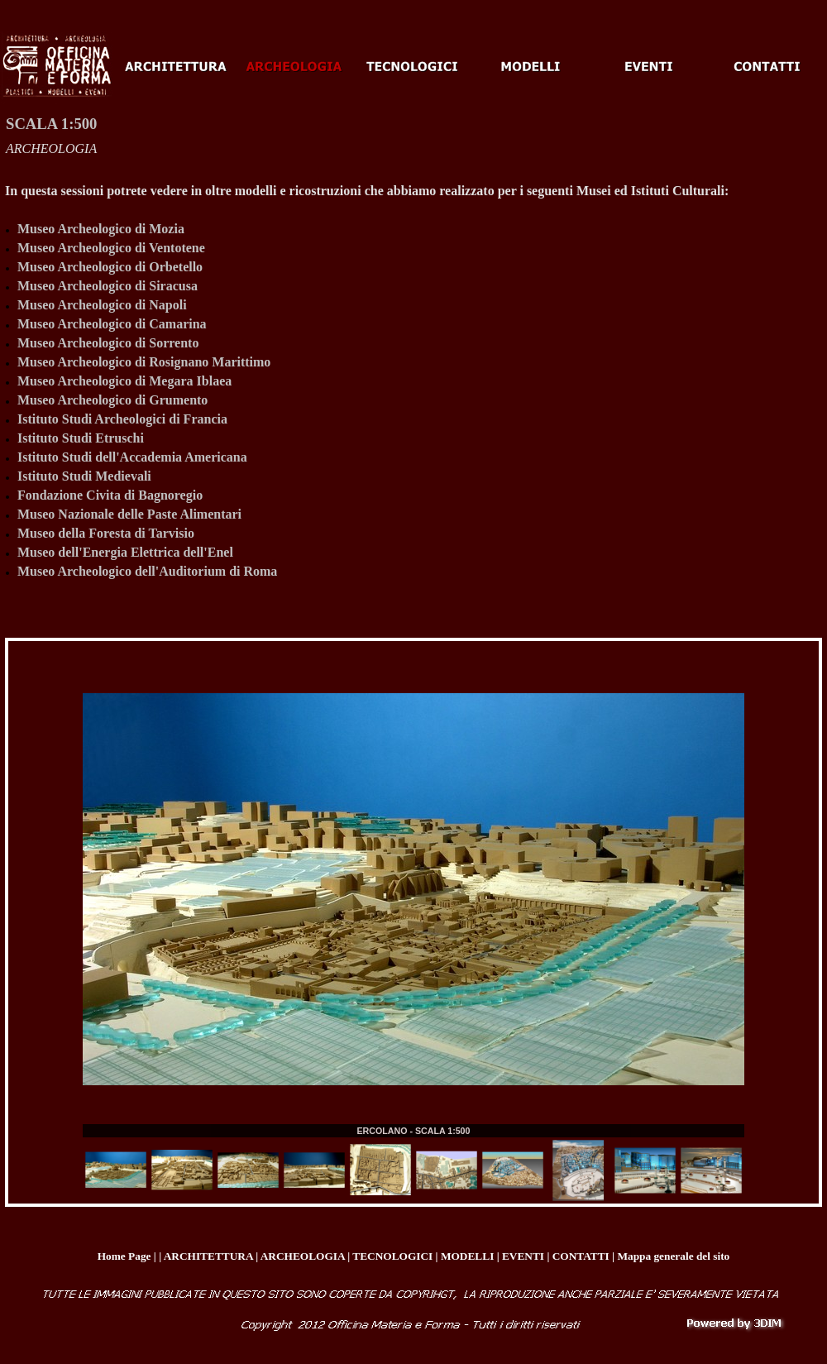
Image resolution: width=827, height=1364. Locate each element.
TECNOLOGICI (392, 1256)
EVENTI (523, 1256)
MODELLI (467, 1256)
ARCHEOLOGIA (51, 148)
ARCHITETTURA (208, 1256)
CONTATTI (580, 1256)
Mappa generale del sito (673, 1256)
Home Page (124, 1256)
